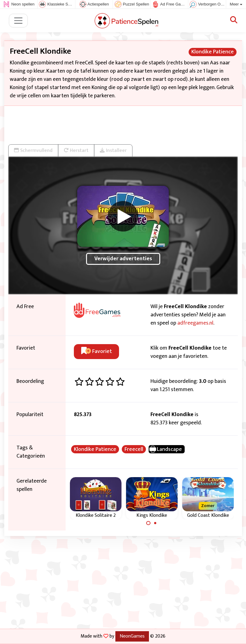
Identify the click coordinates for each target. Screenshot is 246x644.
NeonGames (132, 636)
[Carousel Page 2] (155, 523)
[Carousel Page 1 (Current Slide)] (148, 523)
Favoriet (96, 351)
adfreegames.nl (195, 323)
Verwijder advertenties (123, 258)
